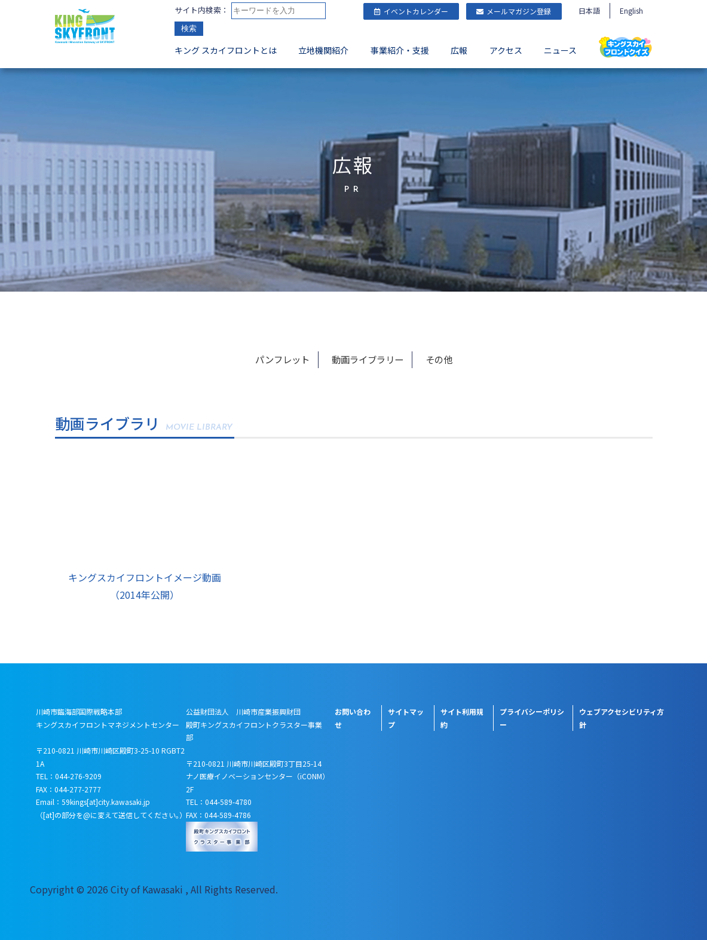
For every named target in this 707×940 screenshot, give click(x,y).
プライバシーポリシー (532, 718)
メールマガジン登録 (513, 11)
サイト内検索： (202, 10)
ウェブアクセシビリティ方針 (621, 718)
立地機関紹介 (323, 51)
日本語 (589, 10)
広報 (459, 51)
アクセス (505, 51)
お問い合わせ (353, 718)
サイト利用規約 (461, 718)
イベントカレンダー (411, 11)
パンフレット (284, 359)
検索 (189, 29)
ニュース (560, 51)
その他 (438, 359)
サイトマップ (406, 718)
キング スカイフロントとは (226, 51)
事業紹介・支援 (400, 51)
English (631, 10)
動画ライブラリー (368, 359)
